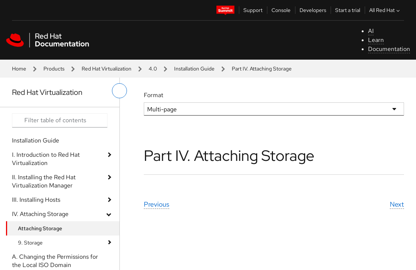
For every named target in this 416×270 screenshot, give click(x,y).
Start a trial (347, 10)
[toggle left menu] (119, 90)
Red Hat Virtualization (106, 68)
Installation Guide (194, 68)
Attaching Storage (40, 228)
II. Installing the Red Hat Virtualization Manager (44, 181)
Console (281, 10)
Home (19, 68)
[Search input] (59, 120)
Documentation (389, 49)
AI (371, 31)
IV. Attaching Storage (40, 214)
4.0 (153, 68)
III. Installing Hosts (36, 200)
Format (153, 95)
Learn (376, 40)
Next (397, 204)
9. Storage (30, 242)
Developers (313, 10)
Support (252, 10)
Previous (156, 204)
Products (53, 68)
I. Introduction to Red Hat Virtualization (46, 159)
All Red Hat (385, 10)
